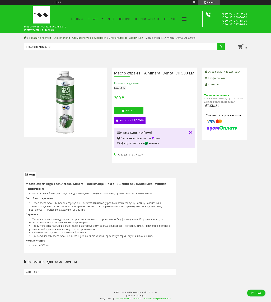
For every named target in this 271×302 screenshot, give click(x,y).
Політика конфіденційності (157, 298)
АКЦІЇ (111, 19)
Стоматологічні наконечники (126, 37)
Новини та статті (147, 19)
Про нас (124, 19)
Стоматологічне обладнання (89, 37)
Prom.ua (153, 292)
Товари (93, 19)
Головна (77, 19)
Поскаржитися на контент (128, 298)
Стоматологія (61, 37)
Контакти (170, 19)
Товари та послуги (40, 37)
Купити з (132, 120)
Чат (256, 293)
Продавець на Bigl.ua (135, 295)
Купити (131, 110)
